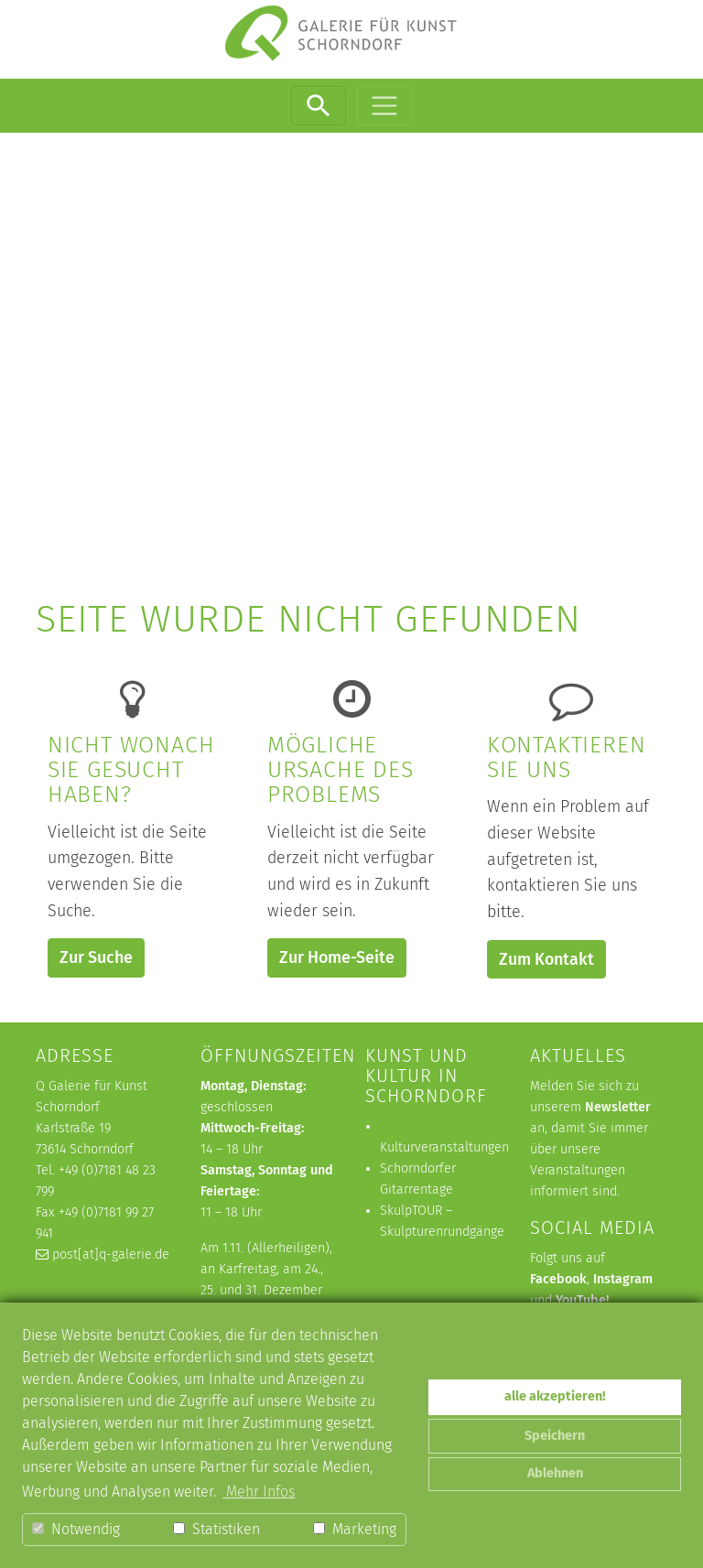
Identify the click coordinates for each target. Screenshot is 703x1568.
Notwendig (76, 1529)
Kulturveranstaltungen (444, 1147)
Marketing (354, 1529)
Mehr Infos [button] (258, 1491)
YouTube (581, 1300)
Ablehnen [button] (555, 1473)
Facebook (558, 1279)
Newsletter (618, 1107)
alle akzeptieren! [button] (554, 1396)
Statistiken (216, 1529)
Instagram (623, 1279)
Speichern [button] (555, 1436)
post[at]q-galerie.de (110, 1254)
